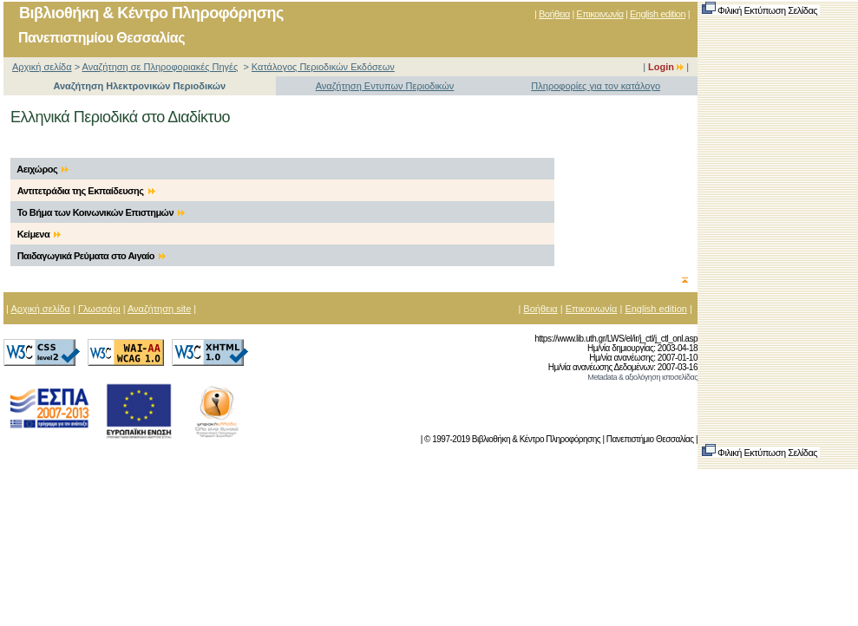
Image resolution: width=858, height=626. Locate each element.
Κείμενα (39, 234)
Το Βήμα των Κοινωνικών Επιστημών (101, 212)
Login (666, 67)
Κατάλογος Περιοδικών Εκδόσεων (323, 67)
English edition (657, 14)
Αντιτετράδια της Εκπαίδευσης (86, 191)
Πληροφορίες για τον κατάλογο (595, 86)
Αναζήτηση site (159, 308)
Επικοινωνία (599, 14)
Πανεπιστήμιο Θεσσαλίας (650, 439)
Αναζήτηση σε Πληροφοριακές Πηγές (160, 67)
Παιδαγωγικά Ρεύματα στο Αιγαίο (92, 256)
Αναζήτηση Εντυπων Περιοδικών (385, 86)
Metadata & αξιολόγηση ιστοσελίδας (642, 377)
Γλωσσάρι (99, 308)
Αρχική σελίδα (42, 67)
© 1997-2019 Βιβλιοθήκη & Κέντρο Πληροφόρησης (512, 439)
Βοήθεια (554, 14)
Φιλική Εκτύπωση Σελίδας (761, 10)
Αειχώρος (42, 169)
